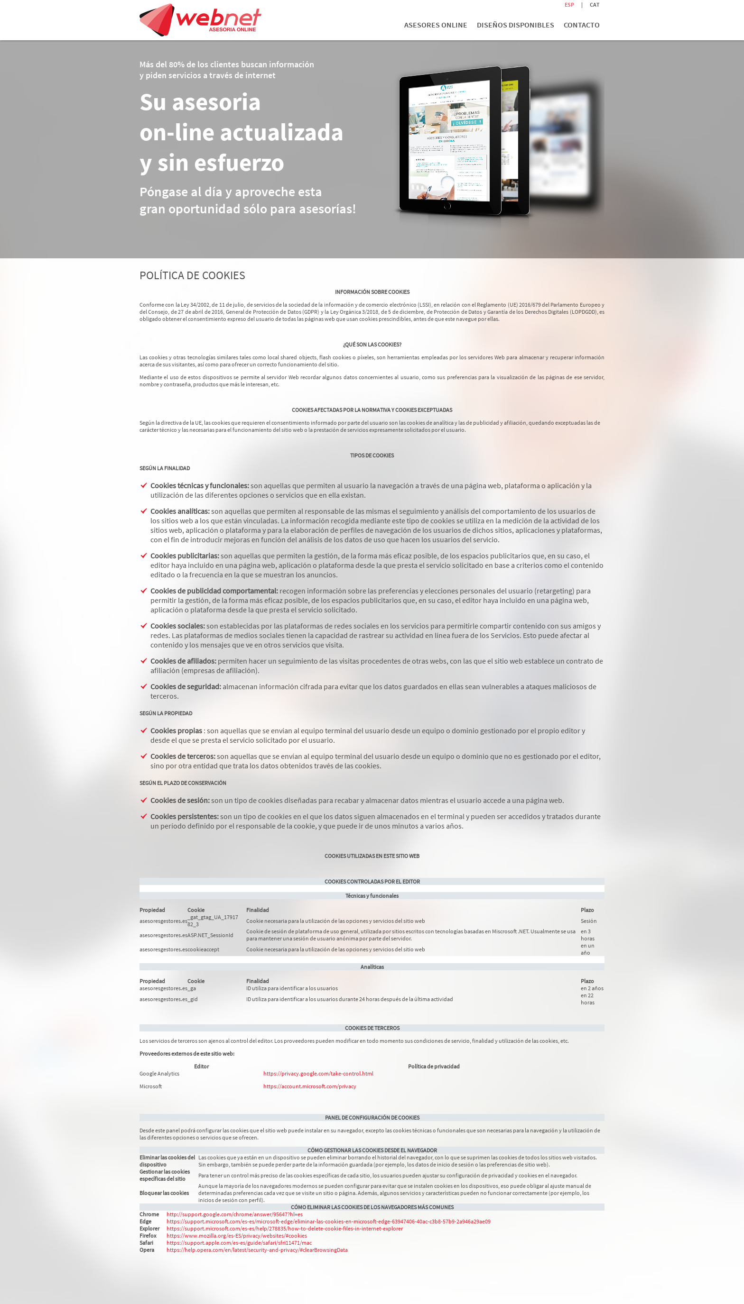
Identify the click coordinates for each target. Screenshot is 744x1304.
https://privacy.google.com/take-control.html (318, 1073)
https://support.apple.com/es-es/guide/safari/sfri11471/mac (239, 1242)
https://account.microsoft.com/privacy (309, 1086)
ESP (569, 4)
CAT (595, 4)
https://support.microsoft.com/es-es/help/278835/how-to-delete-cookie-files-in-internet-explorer (285, 1228)
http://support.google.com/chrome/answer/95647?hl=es (235, 1214)
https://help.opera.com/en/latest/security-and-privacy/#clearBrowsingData (257, 1249)
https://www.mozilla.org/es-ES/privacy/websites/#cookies (237, 1235)
